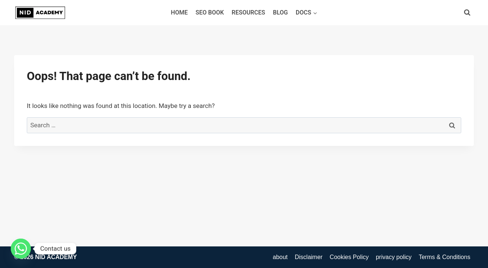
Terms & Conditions (445, 257)
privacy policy (393, 257)
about (280, 257)
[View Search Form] (467, 12)
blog (280, 12)
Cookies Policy (349, 257)
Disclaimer (308, 257)
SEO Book (210, 12)
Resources (248, 12)
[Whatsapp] (21, 249)
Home (179, 12)
